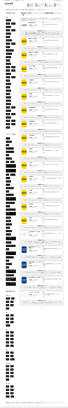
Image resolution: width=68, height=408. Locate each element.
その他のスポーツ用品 (10, 142)
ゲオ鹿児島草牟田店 (32, 107)
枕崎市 (8, 23)
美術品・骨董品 (9, 133)
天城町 (8, 81)
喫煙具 (30, 334)
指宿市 (12, 26)
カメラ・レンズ (40, 334)
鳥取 (7, 283)
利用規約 (19, 363)
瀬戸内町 (8, 75)
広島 (11, 286)
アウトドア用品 (9, 139)
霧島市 (12, 35)
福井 (17, 352)
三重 (11, 264)
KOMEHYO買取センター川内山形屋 (35, 277)
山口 (7, 289)
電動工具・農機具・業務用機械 (30, 33)
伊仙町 (12, 81)
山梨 (7, 258)
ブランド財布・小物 (55, 33)
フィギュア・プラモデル (50, 34)
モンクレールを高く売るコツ (42, 389)
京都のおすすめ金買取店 (42, 387)
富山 (12, 352)
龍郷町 (13, 75)
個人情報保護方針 (36, 363)
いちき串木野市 (9, 38)
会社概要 (49, 365)
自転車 (14, 161)
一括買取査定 (31, 4)
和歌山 (12, 277)
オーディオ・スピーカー (55, 334)
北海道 (8, 220)
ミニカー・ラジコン (10, 152)
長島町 (8, 57)
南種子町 (8, 69)
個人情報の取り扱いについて (27, 363)
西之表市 (8, 29)
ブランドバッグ (58, 34)
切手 (7, 190)
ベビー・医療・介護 (42, 341)
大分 (7, 308)
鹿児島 (53, 357)
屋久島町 (13, 69)
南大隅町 (12, 63)
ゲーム (64, 334)
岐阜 (7, 261)
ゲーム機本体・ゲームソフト (28, 34)
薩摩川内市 (8, 32)
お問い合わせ (25, 365)
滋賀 (7, 270)
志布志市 (8, 44)
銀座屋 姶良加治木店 (32, 22)
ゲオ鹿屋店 (30, 93)
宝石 (7, 101)
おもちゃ (54, 336)
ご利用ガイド (58, 4)
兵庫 (47, 352)
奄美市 (13, 44)
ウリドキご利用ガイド (13, 363)
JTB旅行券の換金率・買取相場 (26, 391)
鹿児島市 (8, 20)
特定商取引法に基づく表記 (44, 363)
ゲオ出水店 (30, 162)
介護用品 (8, 158)
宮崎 (11, 308)
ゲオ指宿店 (30, 148)
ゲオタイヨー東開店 (32, 66)
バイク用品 (8, 164)
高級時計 (38, 33)
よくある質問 (19, 365)
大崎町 (8, 60)
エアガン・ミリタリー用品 (31, 336)
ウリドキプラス (49, 4)
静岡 (11, 261)
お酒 (59, 241)
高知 (31, 357)
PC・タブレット (42, 34)
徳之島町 (12, 78)
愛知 (7, 264)
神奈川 (8, 245)
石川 (15, 352)
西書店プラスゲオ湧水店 (33, 38)
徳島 (11, 289)
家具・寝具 (12, 190)
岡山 (7, 286)
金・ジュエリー (23, 334)
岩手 (7, 223)
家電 (26, 32)
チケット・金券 (44, 33)
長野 (11, 258)
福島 (7, 229)
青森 (12, 220)
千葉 (7, 242)
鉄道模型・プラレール (10, 155)
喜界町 (8, 78)
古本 (7, 124)
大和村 (8, 72)
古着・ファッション (51, 32)
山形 (11, 226)
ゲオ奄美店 (30, 190)
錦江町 (8, 63)
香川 (7, 292)
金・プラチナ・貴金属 (34, 378)
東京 (11, 242)
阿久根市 (12, 23)
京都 (11, 270)
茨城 (7, 236)
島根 (11, 283)
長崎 (7, 305)
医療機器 (13, 158)
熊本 (11, 305)
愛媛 (11, 292)
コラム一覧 (34, 376)
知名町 (12, 84)
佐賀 (11, 302)
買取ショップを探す (40, 4)
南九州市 (8, 47)
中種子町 (12, 66)
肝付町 (8, 66)
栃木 (11, 236)
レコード (12, 124)
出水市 (8, 26)
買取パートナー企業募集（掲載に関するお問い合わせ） (37, 365)
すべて (8, 98)
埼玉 (11, 239)
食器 (7, 193)
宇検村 (12, 72)
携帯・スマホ (35, 334)
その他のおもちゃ (44, 32)
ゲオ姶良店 (30, 217)
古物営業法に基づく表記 (54, 363)
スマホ (38, 32)
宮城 (11, 223)
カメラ (49, 33)
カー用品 (8, 167)
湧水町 (12, 57)
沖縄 (12, 311)
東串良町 (12, 60)
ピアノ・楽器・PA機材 (32, 32)
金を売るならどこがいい (26, 387)
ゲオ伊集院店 (31, 176)
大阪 (45, 352)
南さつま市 (8, 41)
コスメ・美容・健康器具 (11, 196)
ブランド (28, 378)
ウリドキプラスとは (29, 373)
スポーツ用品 (24, 341)
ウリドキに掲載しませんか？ (58, 0)
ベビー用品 (8, 161)
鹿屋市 (13, 20)
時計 (25, 378)
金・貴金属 (36, 34)
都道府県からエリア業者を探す (34, 343)
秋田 (7, 226)
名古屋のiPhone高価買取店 (42, 391)
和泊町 (8, 84)
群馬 (7, 239)
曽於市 (8, 35)
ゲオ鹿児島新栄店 (31, 121)
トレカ (58, 32)
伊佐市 (13, 47)
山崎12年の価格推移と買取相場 (26, 389)
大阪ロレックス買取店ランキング (42, 385)
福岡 (7, 302)
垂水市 (13, 29)
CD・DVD (8, 174)
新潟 (10, 352)
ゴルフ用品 (41, 242)
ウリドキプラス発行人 (38, 373)
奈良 (7, 277)
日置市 (14, 32)
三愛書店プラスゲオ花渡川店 (33, 52)
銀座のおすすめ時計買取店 (25, 385)
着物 (7, 136)
